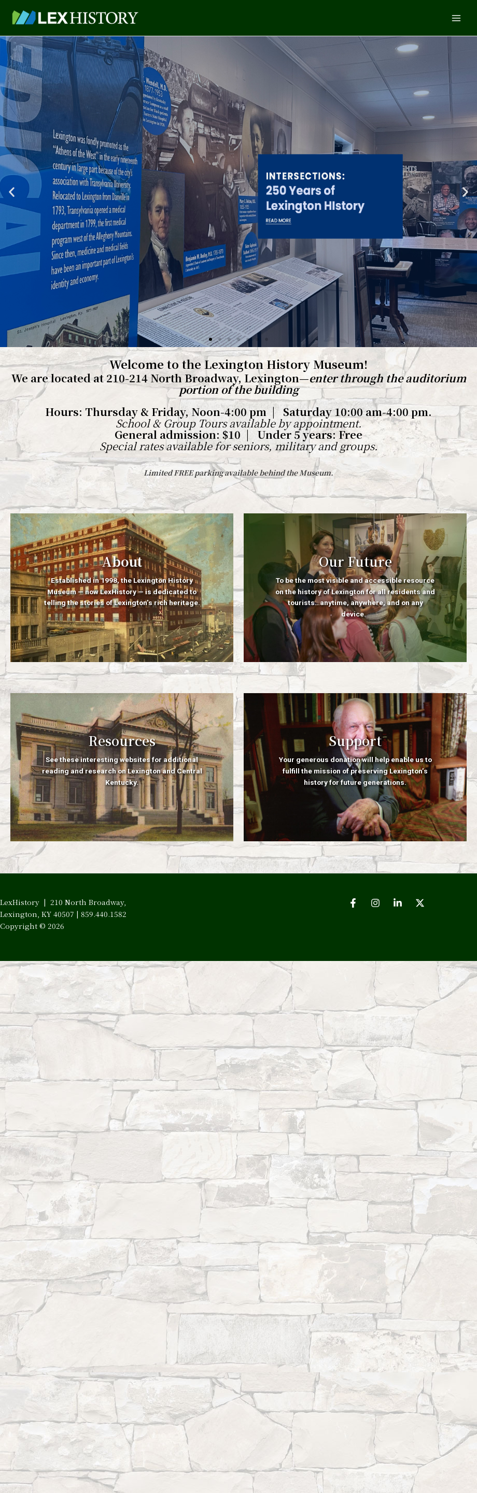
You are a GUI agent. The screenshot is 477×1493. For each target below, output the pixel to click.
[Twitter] (420, 903)
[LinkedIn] (397, 903)
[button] (11, 191)
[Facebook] (353, 903)
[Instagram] (375, 903)
